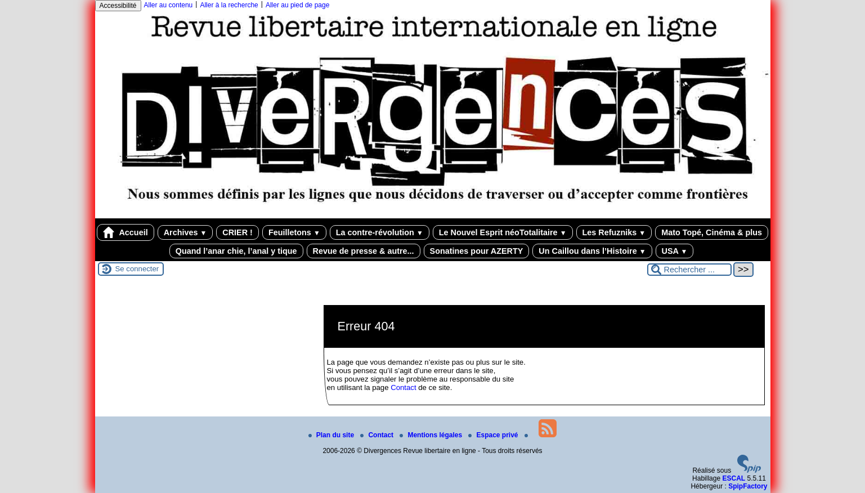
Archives (185, 232)
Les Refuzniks (614, 232)
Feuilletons (294, 232)
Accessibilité (118, 6)
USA (675, 251)
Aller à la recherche (229, 5)
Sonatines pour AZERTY (476, 251)
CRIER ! (237, 232)
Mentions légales (432, 435)
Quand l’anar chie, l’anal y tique (236, 251)
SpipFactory (747, 486)
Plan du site (332, 435)
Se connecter (137, 269)
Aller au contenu (168, 5)
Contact (403, 387)
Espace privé (493, 435)
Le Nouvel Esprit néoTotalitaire (503, 232)
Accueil (125, 232)
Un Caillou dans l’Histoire (592, 251)
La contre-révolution (379, 232)
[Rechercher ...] (689, 269)
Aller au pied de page (297, 5)
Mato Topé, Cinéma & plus (711, 232)
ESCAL (733, 478)
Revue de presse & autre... (363, 251)
